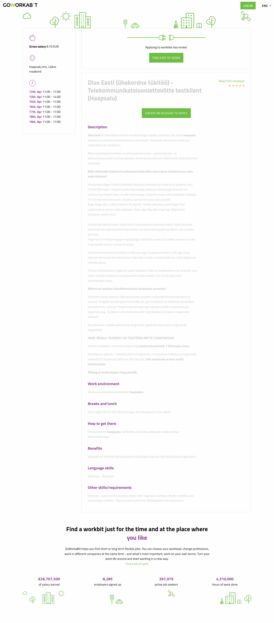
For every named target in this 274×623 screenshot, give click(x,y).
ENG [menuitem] (265, 5)
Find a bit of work (166, 57)
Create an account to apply (166, 113)
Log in (248, 5)
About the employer (232, 81)
